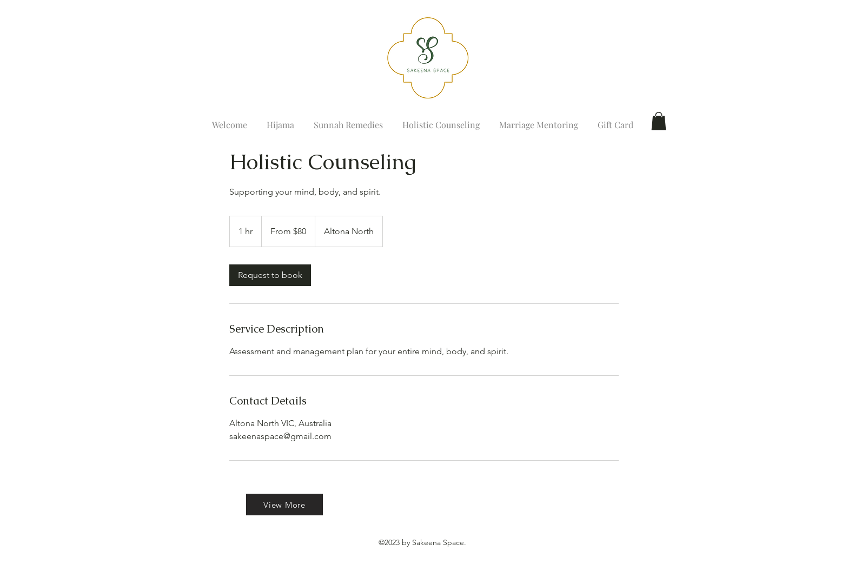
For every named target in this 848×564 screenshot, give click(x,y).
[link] (270, 275)
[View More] (284, 504)
